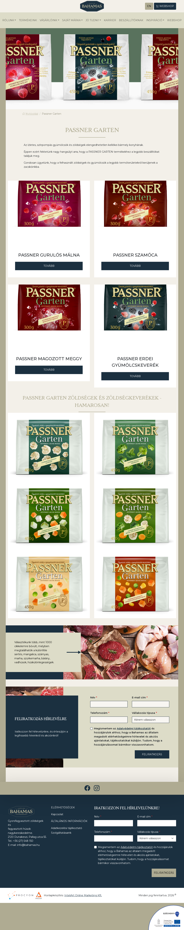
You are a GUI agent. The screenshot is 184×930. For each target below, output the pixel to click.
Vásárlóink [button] (48, 20)
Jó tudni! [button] (92, 20)
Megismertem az (128, 736)
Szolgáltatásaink (61, 833)
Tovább (48, 266)
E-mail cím (139, 697)
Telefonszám (98, 713)
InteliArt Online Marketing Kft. (83, 895)
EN (149, 6)
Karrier (110, 20)
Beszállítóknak (131, 20)
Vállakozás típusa (143, 713)
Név (92, 697)
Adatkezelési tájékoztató (66, 828)
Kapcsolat (57, 814)
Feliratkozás (152, 754)
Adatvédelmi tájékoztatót (134, 728)
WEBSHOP (174, 20)
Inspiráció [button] (154, 20)
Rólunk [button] (8, 20)
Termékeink (28, 20)
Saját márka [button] (71, 20)
